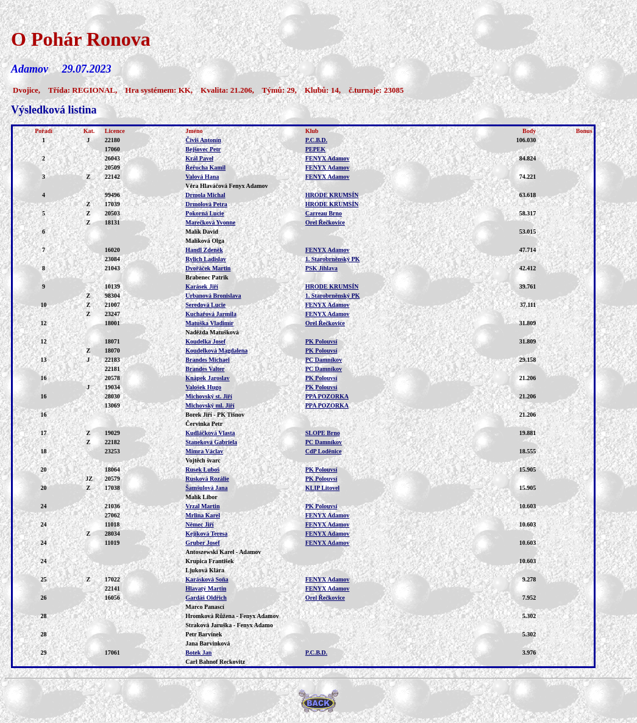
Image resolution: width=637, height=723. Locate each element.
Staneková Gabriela (211, 442)
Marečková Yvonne (210, 222)
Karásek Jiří (201, 286)
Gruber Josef (202, 542)
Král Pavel (199, 158)
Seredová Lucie (205, 304)
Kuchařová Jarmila (211, 314)
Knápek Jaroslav (207, 378)
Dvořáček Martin (207, 268)
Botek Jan (198, 652)
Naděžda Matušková (212, 332)
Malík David (201, 231)
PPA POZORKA (327, 396)
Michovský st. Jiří (208, 396)
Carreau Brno (323, 213)
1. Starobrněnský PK (332, 259)
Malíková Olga (204, 240)
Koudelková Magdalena (216, 350)
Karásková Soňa (206, 579)
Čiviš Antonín (203, 140)
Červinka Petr (203, 423)
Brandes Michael (207, 359)
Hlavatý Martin (205, 588)
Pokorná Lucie (204, 213)
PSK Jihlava (321, 268)
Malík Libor (201, 497)
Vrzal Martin (202, 506)
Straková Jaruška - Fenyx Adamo (228, 625)
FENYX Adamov (327, 158)
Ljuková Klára (204, 570)
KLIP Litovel (322, 487)
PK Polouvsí (321, 341)
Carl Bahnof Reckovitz (215, 661)
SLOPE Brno (322, 433)
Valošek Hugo (203, 387)
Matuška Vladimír (209, 323)
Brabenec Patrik (206, 277)
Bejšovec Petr (203, 149)
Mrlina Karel (202, 515)
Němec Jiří (199, 524)
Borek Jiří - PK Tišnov (214, 414)
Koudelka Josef (205, 341)
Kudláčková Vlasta (210, 433)
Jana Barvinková (207, 643)
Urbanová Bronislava (213, 295)
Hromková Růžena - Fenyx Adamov (232, 616)
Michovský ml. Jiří (209, 405)
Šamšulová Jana (206, 487)
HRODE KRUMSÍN (332, 195)
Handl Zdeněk (203, 249)
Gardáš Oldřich (206, 597)
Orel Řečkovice (325, 222)
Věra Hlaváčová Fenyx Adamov (226, 185)
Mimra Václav (204, 451)
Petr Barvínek (203, 634)
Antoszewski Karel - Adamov (223, 552)
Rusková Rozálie (207, 478)
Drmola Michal (205, 195)
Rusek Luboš (202, 469)
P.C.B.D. (316, 140)
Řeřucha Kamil (205, 167)
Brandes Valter (204, 368)
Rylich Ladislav (205, 259)
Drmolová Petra (206, 204)
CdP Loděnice (323, 451)
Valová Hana (202, 176)
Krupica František (209, 561)
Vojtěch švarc (203, 460)
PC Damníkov (323, 359)
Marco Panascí (204, 606)
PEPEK (315, 149)
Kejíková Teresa (206, 533)
